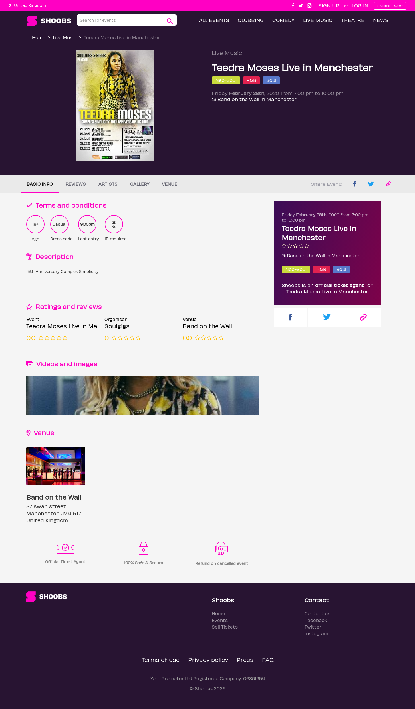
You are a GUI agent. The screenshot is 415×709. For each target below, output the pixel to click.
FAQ (268, 659)
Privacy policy (208, 659)
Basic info (40, 184)
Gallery (139, 184)
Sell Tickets (225, 626)
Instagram (316, 633)
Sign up (328, 5)
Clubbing (251, 20)
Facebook (316, 620)
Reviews (75, 184)
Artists (108, 184)
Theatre (352, 20)
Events (220, 620)
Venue (169, 184)
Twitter (313, 626)
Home (38, 37)
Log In (360, 5)
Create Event (390, 5)
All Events (214, 20)
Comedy (283, 20)
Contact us (317, 613)
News (380, 20)
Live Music (318, 20)
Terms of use (161, 659)
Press (245, 659)
